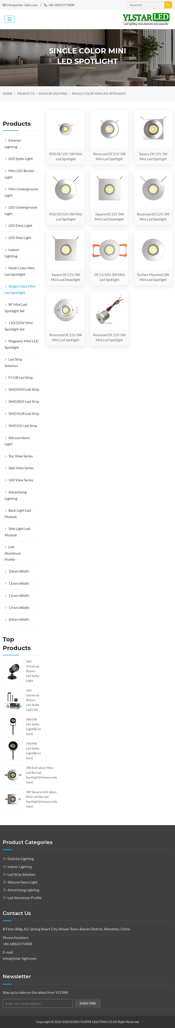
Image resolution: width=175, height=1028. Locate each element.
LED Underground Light (21, 210)
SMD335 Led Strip (22, 425)
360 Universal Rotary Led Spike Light (32, 670)
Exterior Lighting (13, 143)
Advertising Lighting (16, 495)
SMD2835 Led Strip (23, 401)
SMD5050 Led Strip (23, 389)
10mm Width (18, 571)
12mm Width (18, 595)
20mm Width (18, 619)
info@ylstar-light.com (22, 5)
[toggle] (10, 19)
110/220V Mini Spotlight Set (19, 325)
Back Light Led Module (18, 513)
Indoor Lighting (12, 252)
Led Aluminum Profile (13, 553)
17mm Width (18, 607)
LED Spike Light (20, 158)
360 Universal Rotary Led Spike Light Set (32, 699)
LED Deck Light (20, 225)
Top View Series (20, 456)
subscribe (88, 1003)
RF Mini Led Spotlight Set (16, 307)
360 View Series (20, 480)
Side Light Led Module (17, 531)
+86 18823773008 (61, 5)
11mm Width (18, 583)
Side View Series (21, 468)
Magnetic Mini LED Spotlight (22, 344)
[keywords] (146, 4)
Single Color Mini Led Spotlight (20, 289)
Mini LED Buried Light (19, 173)
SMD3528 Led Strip (23, 413)
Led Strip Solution (13, 362)
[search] (168, 4)
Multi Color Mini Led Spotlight (20, 271)
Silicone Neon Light (17, 440)
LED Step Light (19, 237)
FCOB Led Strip (20, 377)
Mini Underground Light (21, 192)
